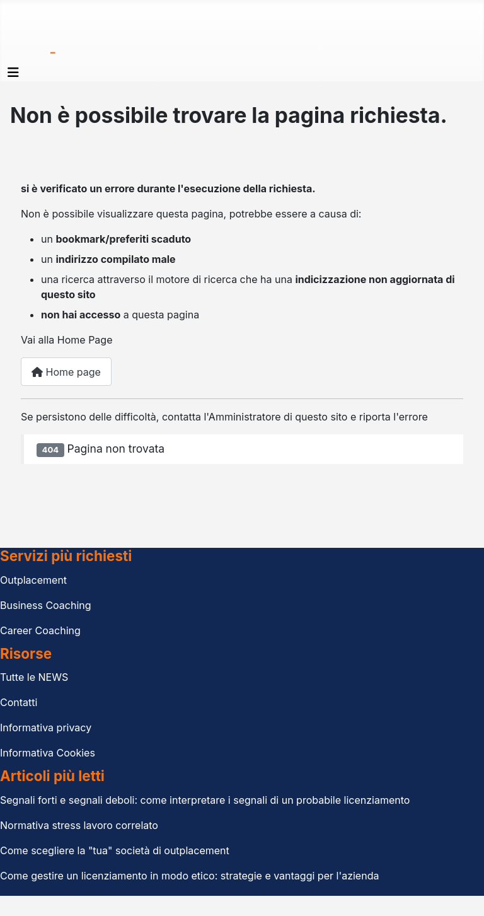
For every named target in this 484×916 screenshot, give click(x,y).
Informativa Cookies (47, 752)
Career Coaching (40, 630)
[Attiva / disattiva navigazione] (13, 72)
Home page (66, 372)
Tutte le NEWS (34, 677)
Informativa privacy (45, 727)
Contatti (18, 702)
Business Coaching (45, 605)
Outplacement (33, 580)
